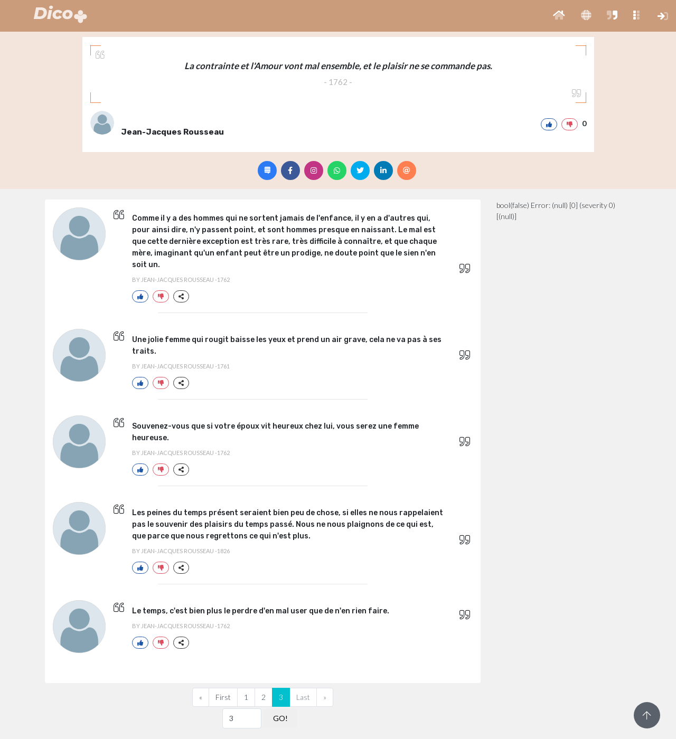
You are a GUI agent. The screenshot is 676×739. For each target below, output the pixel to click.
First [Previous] (223, 697)
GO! (280, 718)
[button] (559, 16)
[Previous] (200, 697)
